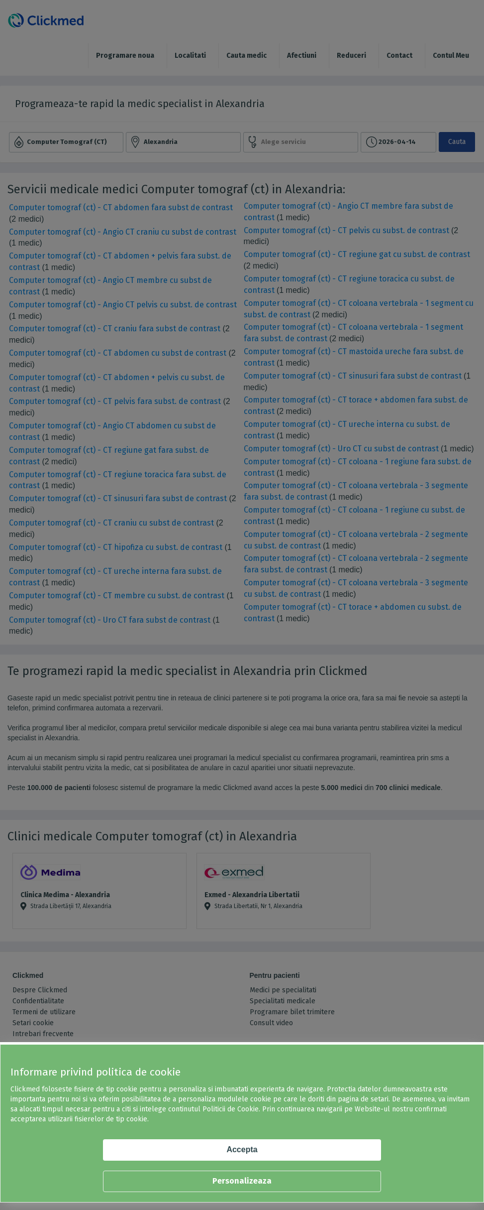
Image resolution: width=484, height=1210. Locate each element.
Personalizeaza (242, 1181)
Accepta (241, 1149)
